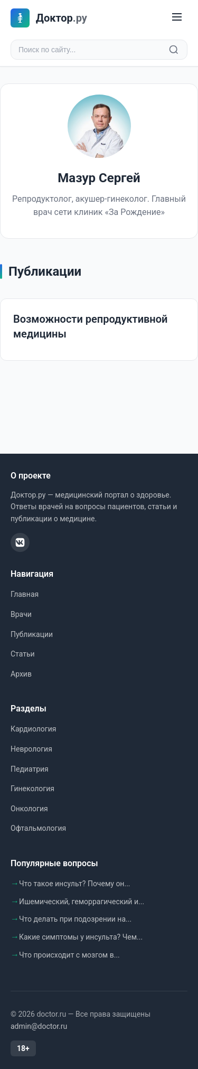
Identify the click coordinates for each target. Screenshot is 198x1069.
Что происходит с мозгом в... (69, 955)
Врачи (21, 614)
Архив (21, 674)
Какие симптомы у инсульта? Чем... (81, 937)
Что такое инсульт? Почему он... (74, 883)
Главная (25, 594)
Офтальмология (38, 828)
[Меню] (176, 17)
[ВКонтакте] (20, 542)
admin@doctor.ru (39, 1026)
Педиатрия (30, 769)
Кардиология (33, 729)
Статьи (23, 654)
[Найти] (173, 49)
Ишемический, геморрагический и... (81, 901)
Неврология (31, 749)
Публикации (32, 634)
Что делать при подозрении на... (75, 919)
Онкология (29, 808)
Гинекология (32, 788)
